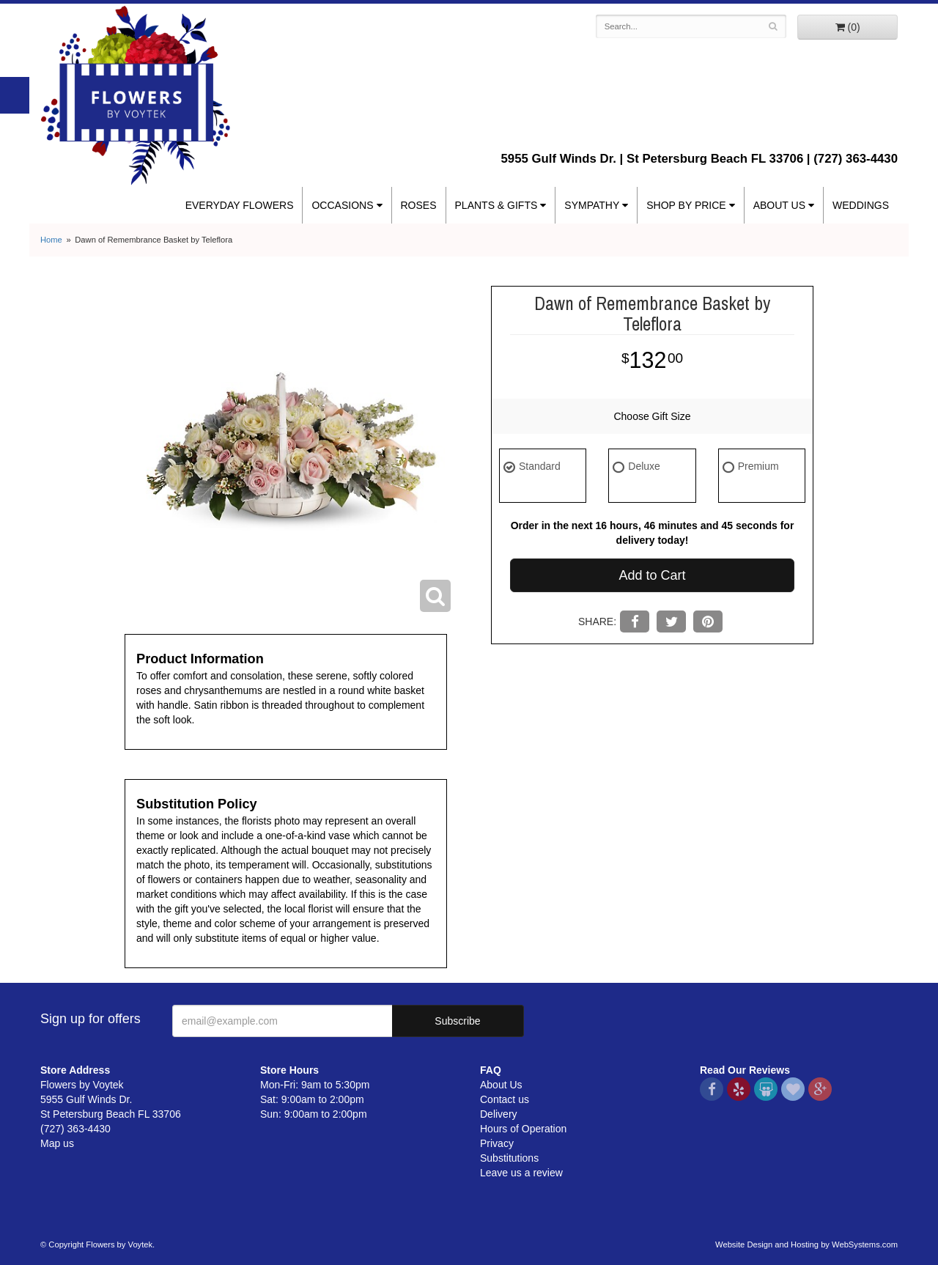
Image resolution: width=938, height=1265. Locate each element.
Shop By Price (685, 205)
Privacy (497, 1143)
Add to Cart (651, 575)
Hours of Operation (523, 1129)
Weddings (860, 205)
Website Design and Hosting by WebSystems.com (806, 1244)
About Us (779, 205)
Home (51, 239)
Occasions (342, 205)
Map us (57, 1143)
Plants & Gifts (496, 205)
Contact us (504, 1099)
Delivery (498, 1114)
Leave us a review (521, 1173)
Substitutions (509, 1158)
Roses (419, 205)
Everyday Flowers (239, 205)
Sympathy (591, 205)
